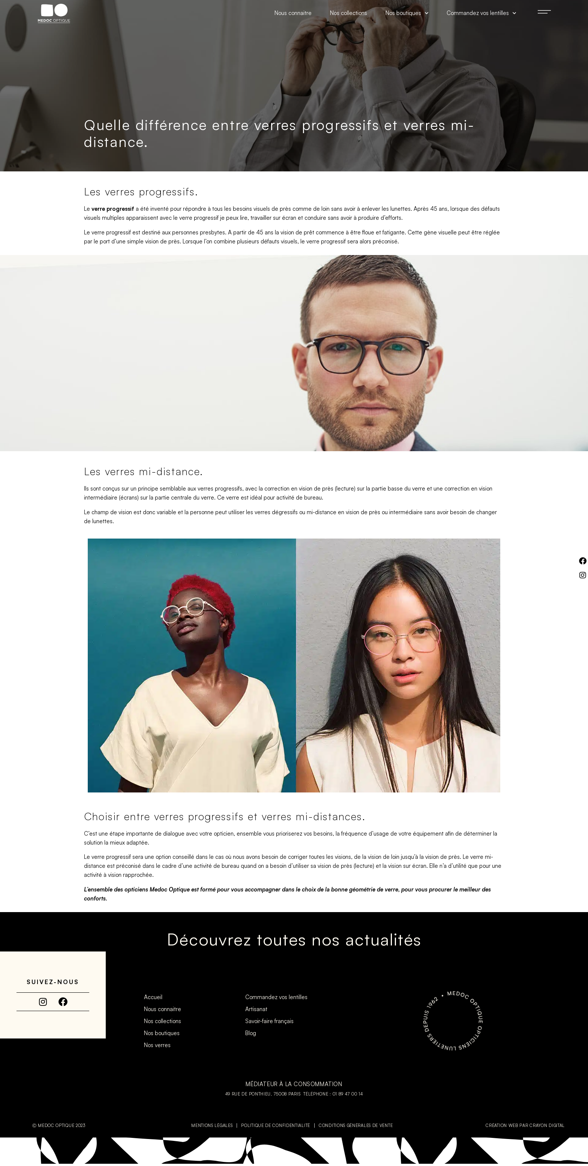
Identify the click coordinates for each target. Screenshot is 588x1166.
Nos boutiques (407, 13)
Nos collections (348, 13)
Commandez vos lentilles (481, 13)
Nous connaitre (293, 13)
